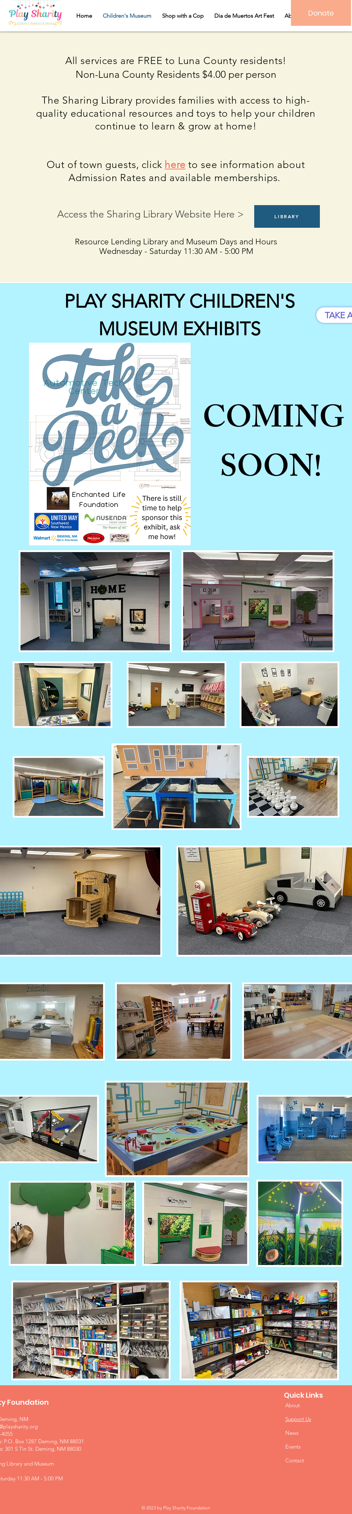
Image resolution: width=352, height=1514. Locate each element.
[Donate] (321, 13)
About (292, 1405)
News (291, 1432)
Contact (294, 1460)
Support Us (298, 1419)
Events (292, 1446)
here (175, 164)
